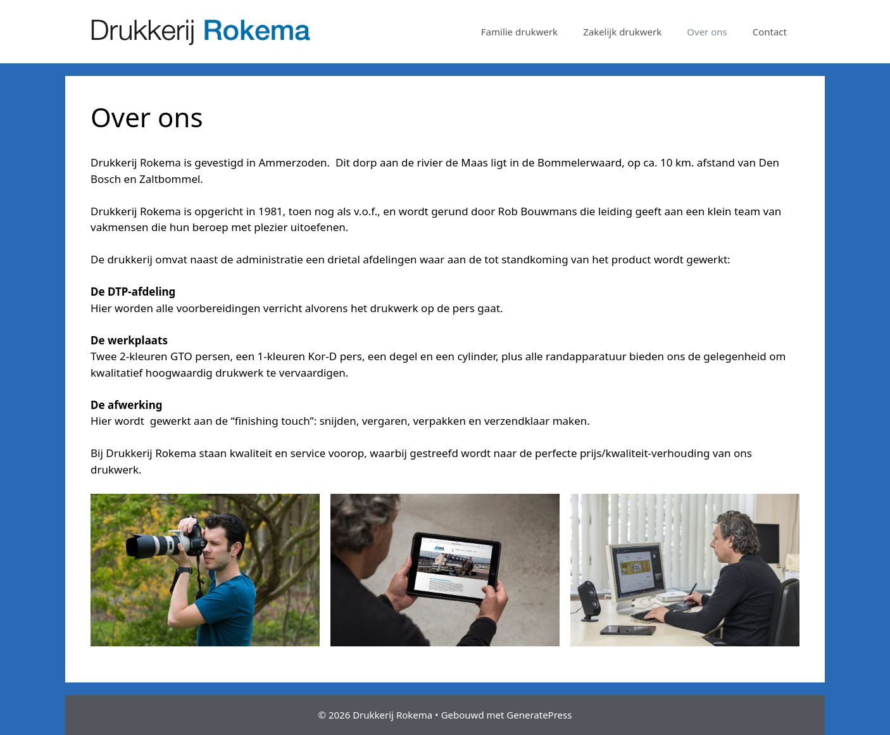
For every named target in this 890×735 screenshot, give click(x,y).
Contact (770, 31)
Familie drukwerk (519, 31)
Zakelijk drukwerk (622, 31)
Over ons (707, 31)
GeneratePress (539, 714)
